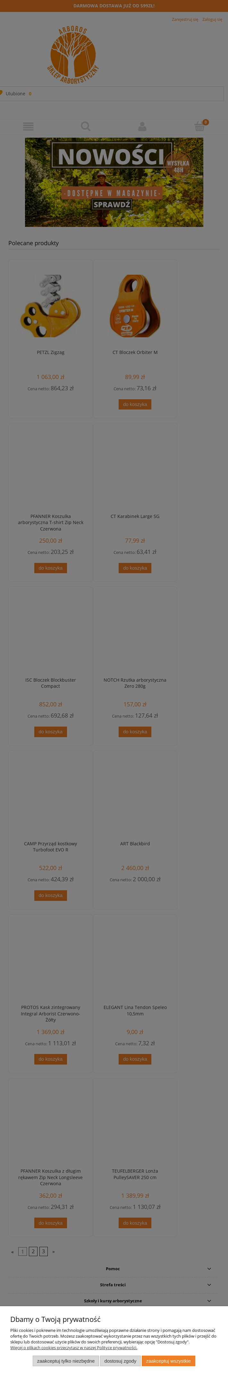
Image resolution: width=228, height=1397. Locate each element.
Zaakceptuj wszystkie (168, 1361)
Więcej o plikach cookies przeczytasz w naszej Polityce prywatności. (73, 1347)
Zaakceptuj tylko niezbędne (66, 1361)
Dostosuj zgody (121, 1361)
